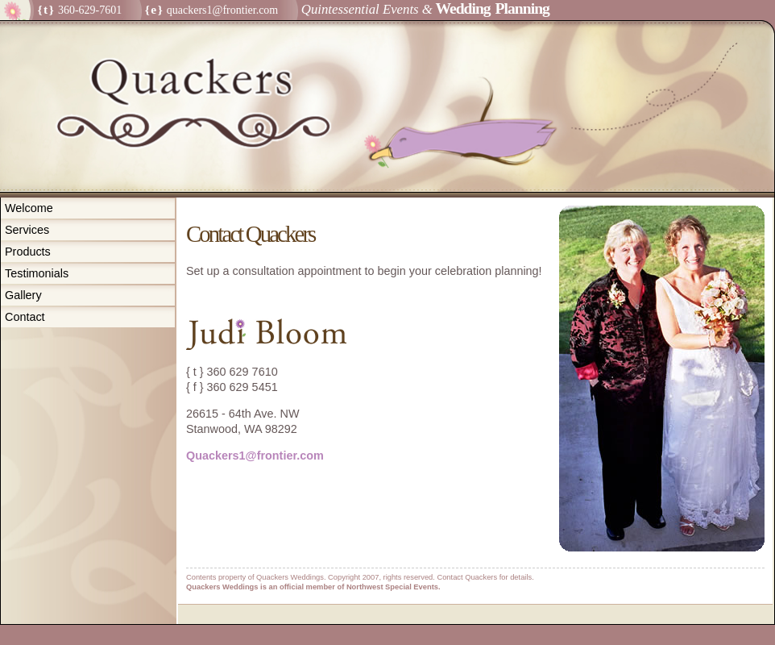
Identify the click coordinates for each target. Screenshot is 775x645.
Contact (25, 316)
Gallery (23, 295)
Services (27, 229)
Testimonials (36, 273)
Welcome (29, 208)
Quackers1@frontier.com (255, 455)
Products (28, 251)
